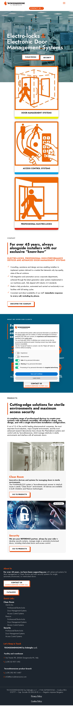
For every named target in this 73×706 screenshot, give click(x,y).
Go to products (19, 495)
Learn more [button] (36, 378)
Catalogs (11, 593)
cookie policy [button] (28, 338)
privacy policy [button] (21, 334)
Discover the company (20, 304)
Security (48, 58)
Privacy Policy (36, 696)
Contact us (36, 10)
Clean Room (29, 58)
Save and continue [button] (36, 374)
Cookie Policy (36, 702)
